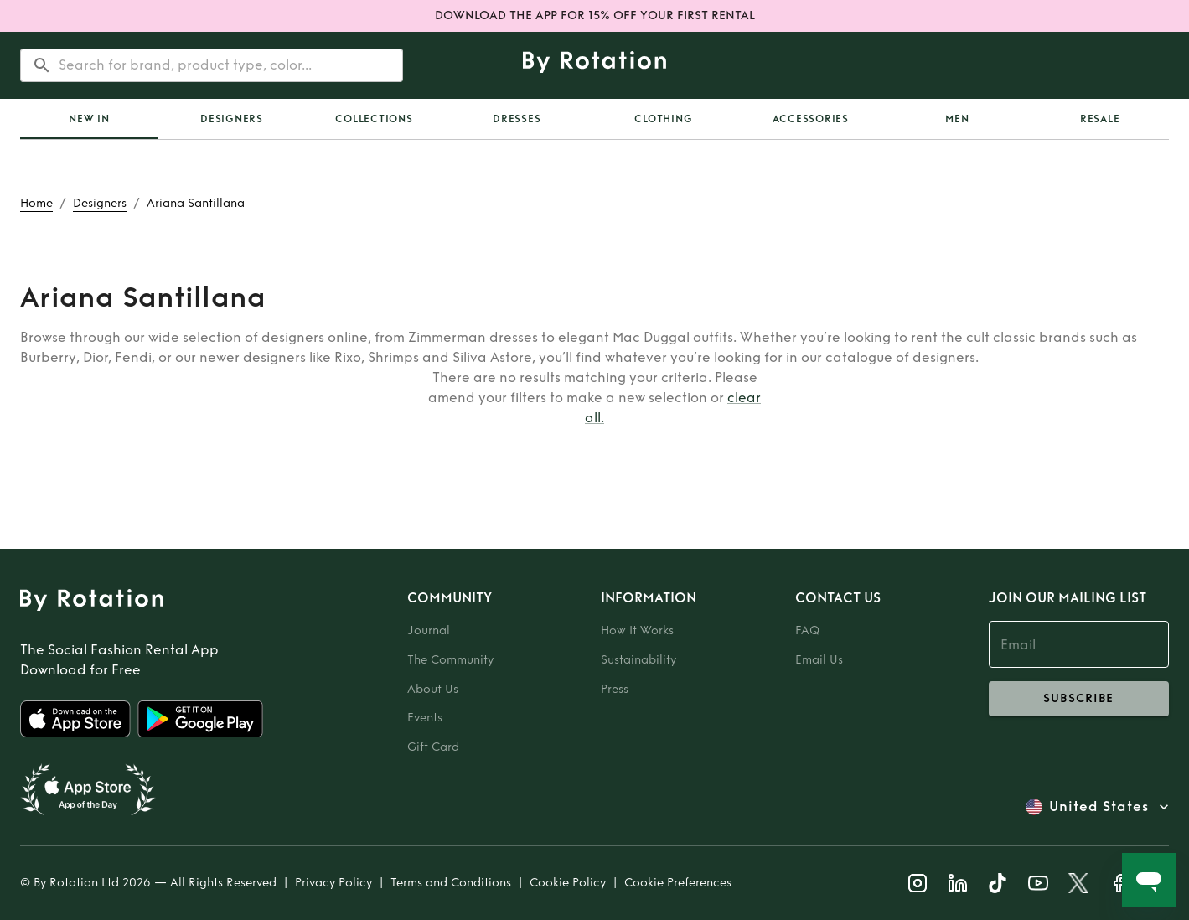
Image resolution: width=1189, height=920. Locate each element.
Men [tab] (957, 119)
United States (1099, 807)
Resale (1100, 119)
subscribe (1079, 698)
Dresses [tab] (516, 119)
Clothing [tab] (663, 119)
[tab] (89, 119)
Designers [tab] (231, 119)
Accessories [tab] (811, 119)
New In (89, 119)
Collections (373, 119)
